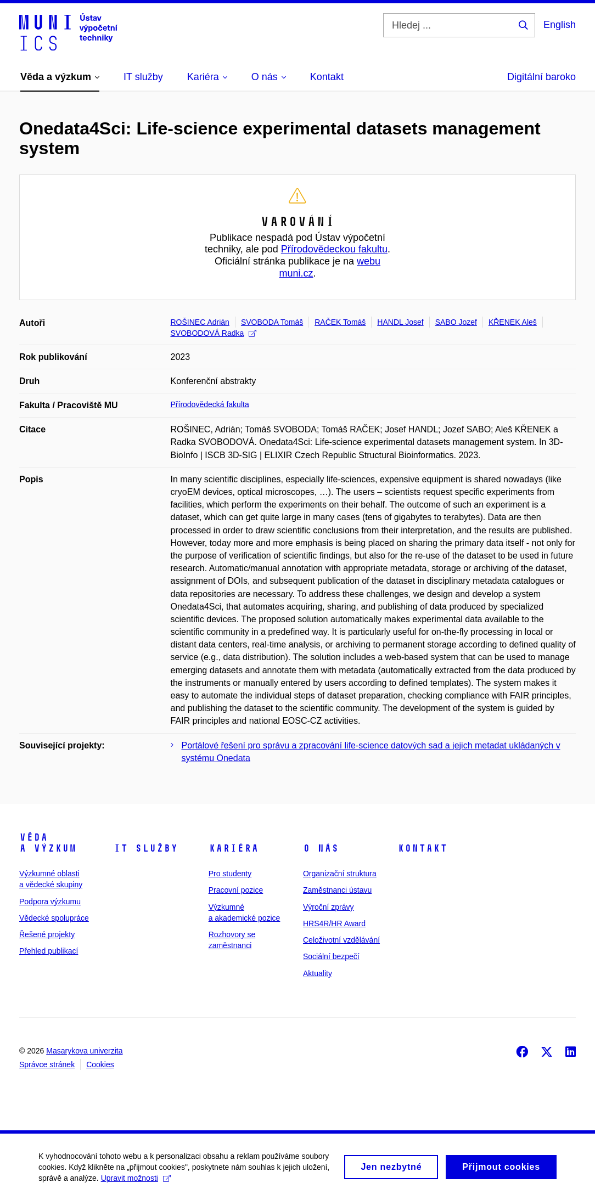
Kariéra (234, 848)
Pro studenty (230, 873)
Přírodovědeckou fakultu (334, 249)
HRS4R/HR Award (334, 923)
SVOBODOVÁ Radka (214, 333)
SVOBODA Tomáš (272, 322)
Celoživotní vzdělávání (341, 940)
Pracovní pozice (236, 890)
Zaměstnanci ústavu (337, 890)
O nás (321, 848)
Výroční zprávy (328, 907)
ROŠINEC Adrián (200, 322)
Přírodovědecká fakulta (210, 404)
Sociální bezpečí (331, 956)
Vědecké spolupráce (54, 918)
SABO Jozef (456, 322)
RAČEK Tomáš (340, 322)
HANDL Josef (400, 322)
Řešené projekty (47, 934)
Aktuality (317, 973)
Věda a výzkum (47, 842)
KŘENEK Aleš (513, 322)
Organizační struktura (340, 873)
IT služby (146, 848)
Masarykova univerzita (84, 1050)
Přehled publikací (48, 951)
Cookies (100, 1064)
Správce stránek (47, 1064)
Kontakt (422, 848)
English (559, 24)
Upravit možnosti (136, 1183)
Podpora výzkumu (50, 901)
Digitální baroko (541, 76)
